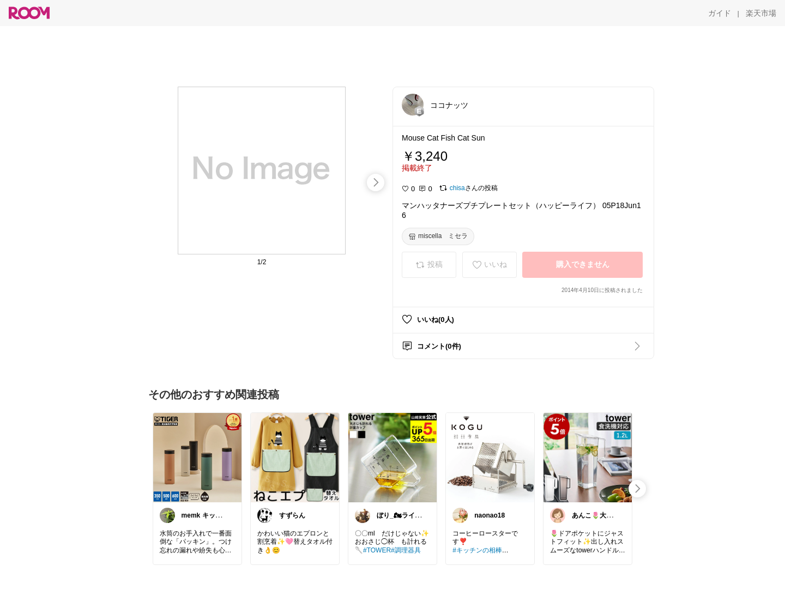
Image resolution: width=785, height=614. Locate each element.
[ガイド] (719, 13)
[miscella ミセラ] (438, 236)
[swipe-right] (375, 182)
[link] (197, 457)
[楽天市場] (761, 13)
